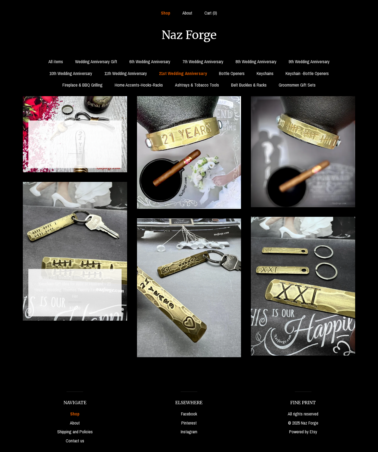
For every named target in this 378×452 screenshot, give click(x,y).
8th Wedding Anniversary (255, 62)
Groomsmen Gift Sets (297, 85)
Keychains (265, 73)
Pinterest (189, 423)
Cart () (210, 13)
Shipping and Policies (75, 432)
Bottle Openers (232, 73)
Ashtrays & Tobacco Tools (197, 85)
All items (55, 62)
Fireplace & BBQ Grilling (82, 85)
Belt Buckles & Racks (249, 85)
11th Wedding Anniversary (125, 73)
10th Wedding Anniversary (70, 73)
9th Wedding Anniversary (309, 62)
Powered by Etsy (303, 432)
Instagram (189, 432)
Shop (165, 13)
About (187, 13)
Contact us (75, 441)
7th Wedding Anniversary (202, 62)
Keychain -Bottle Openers (307, 73)
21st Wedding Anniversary (183, 73)
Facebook (189, 414)
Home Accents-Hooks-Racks (139, 85)
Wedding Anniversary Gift (96, 62)
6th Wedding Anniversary (149, 62)
